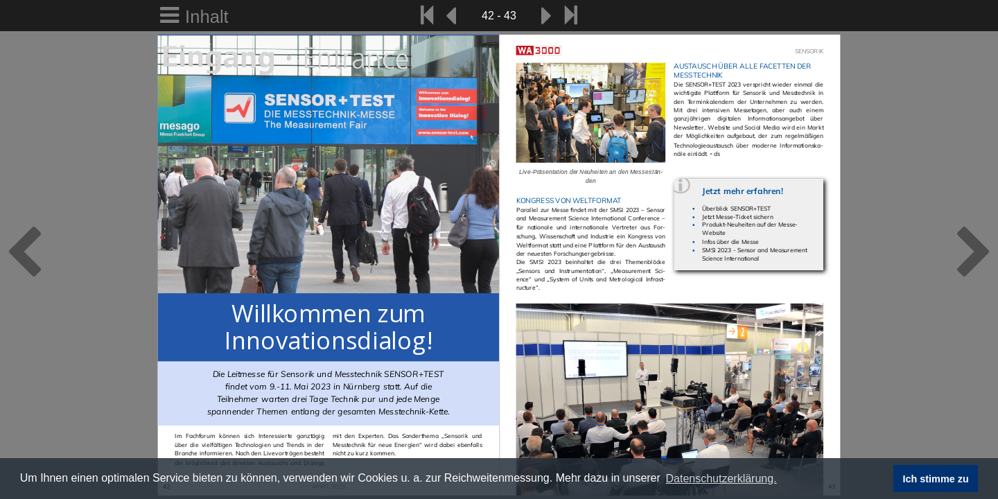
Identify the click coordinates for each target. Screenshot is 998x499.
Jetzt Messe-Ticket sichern (737, 216)
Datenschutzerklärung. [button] (720, 478)
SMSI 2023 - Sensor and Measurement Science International (754, 254)
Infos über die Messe (730, 241)
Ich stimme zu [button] (936, 478)
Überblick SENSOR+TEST (736, 208)
